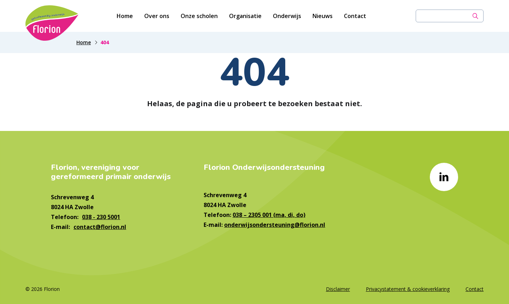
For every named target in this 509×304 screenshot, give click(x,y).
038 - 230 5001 (101, 217)
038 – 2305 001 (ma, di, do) (269, 215)
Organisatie (245, 16)
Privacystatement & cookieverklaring (408, 289)
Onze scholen (199, 16)
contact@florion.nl (100, 227)
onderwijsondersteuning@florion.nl (274, 225)
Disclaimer (338, 289)
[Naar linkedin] (444, 177)
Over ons (156, 16)
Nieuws (322, 16)
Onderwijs (287, 16)
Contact (355, 16)
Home (125, 16)
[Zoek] (475, 16)
